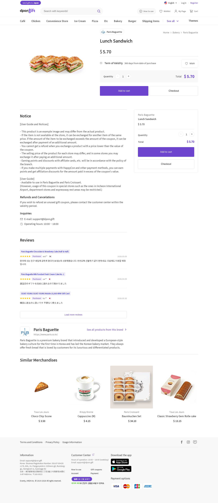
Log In (183, 3)
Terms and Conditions (31, 442)
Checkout (174, 91)
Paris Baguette (190, 32)
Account (75, 473)
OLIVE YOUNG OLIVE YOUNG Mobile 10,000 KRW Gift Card (45, 293)
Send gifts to (31, 3)
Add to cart (124, 91)
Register (194, 3)
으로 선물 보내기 (82, 479)
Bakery (176, 32)
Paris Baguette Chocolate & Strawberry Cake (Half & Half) (45, 251)
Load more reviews (73, 314)
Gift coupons (96, 469)
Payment (95, 473)
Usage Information (72, 442)
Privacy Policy (52, 442)
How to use (76, 469)
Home (166, 32)
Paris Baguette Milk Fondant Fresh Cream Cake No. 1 (42, 274)
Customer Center (82, 455)
